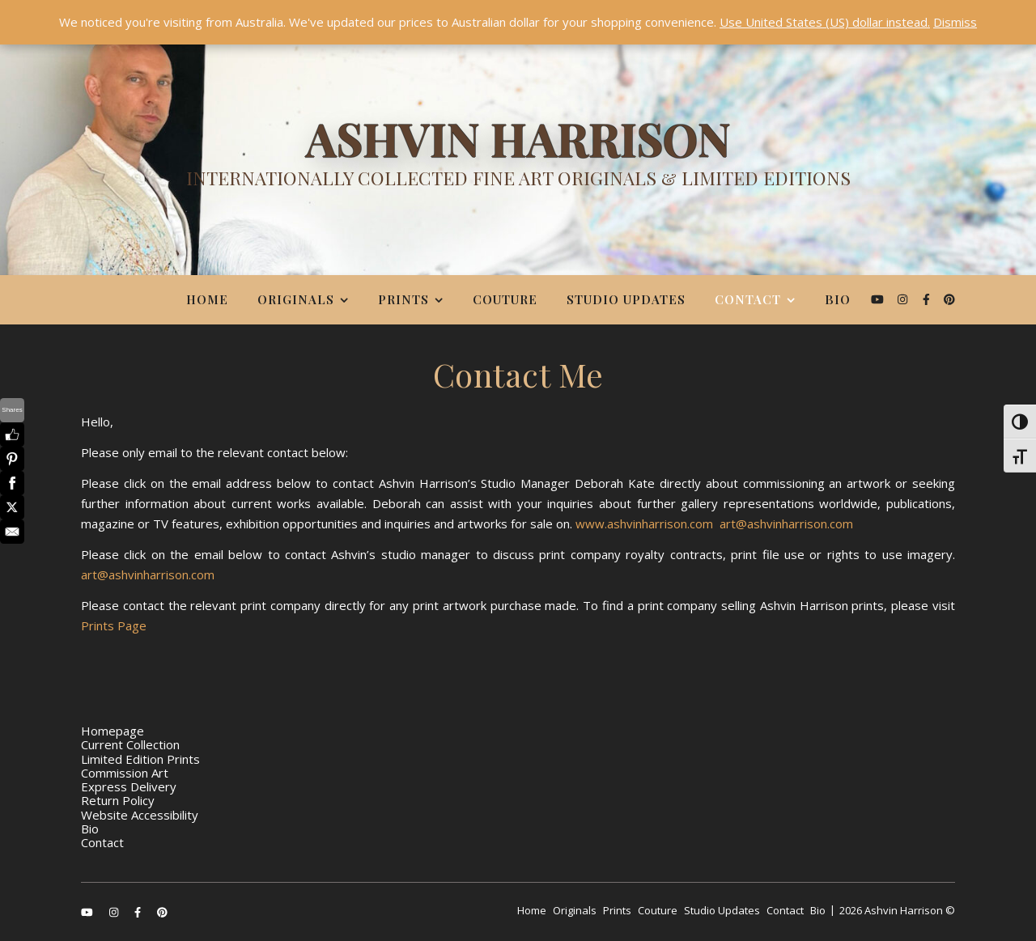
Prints (403, 299)
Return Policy (118, 800)
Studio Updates (626, 299)
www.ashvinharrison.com (644, 523)
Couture (505, 299)
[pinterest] (949, 299)
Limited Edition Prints (140, 759)
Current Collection (130, 744)
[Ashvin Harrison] (518, 157)
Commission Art (124, 773)
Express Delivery (128, 786)
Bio (838, 299)
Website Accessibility (139, 815)
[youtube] (879, 299)
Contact (748, 299)
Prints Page (113, 625)
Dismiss (955, 22)
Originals (295, 299)
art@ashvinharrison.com (786, 523)
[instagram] (904, 299)
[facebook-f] (928, 299)
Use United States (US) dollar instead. (825, 22)
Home (207, 299)
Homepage (112, 731)
